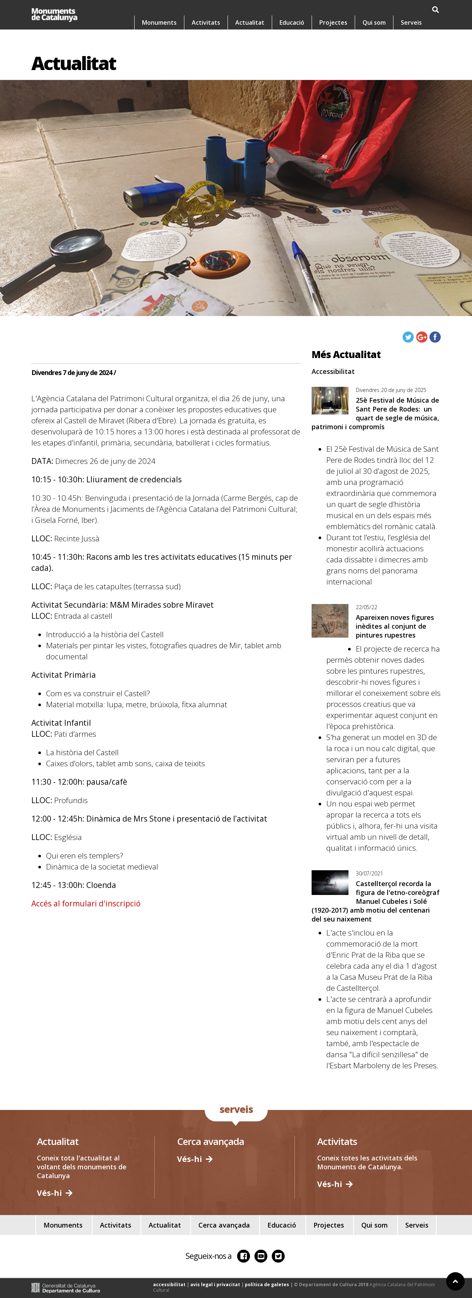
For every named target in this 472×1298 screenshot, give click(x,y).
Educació (292, 41)
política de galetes (267, 1284)
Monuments (159, 41)
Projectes (333, 41)
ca (375, 10)
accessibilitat (169, 1284)
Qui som (374, 41)
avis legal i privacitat (215, 1284)
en (414, 10)
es (394, 10)
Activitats (206, 41)
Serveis (411, 41)
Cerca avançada (224, 1225)
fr (433, 10)
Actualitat (249, 41)
